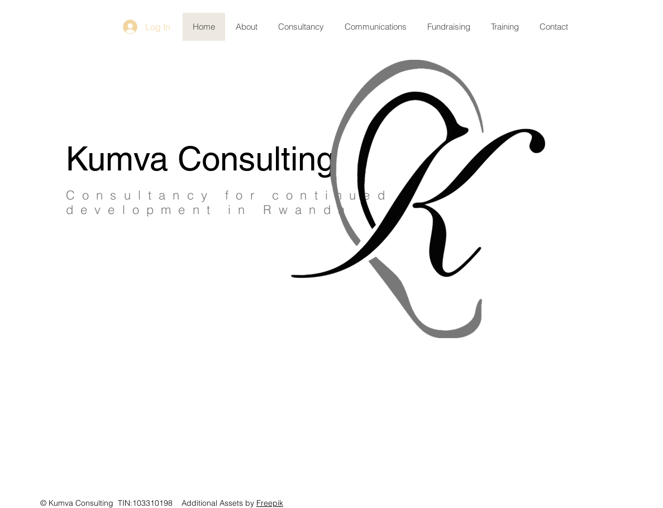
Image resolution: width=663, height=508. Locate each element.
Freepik (269, 503)
